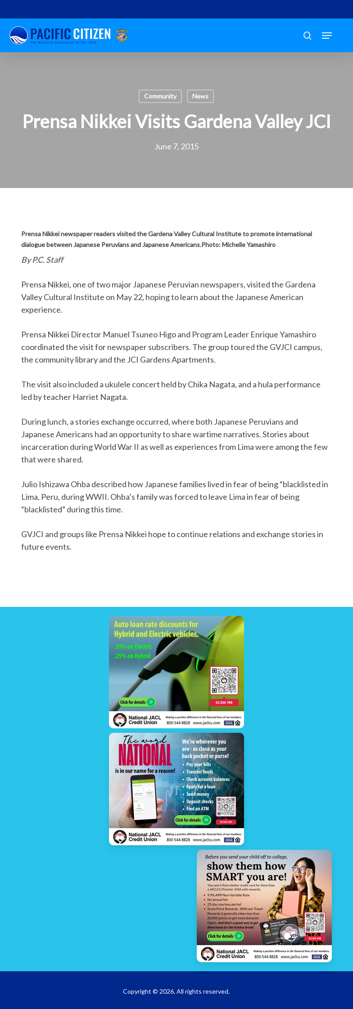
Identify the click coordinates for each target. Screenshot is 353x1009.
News (200, 96)
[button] (327, 35)
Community (160, 96)
